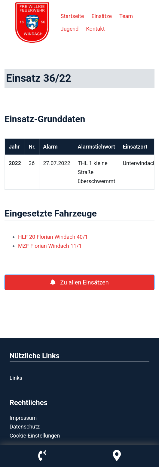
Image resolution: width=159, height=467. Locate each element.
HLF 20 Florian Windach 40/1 (53, 237)
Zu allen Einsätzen (79, 282)
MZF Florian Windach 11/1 (50, 246)
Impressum (23, 418)
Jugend (70, 29)
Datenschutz (25, 426)
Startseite (72, 16)
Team (126, 16)
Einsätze (101, 16)
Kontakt (95, 29)
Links (16, 378)
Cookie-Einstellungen (35, 435)
